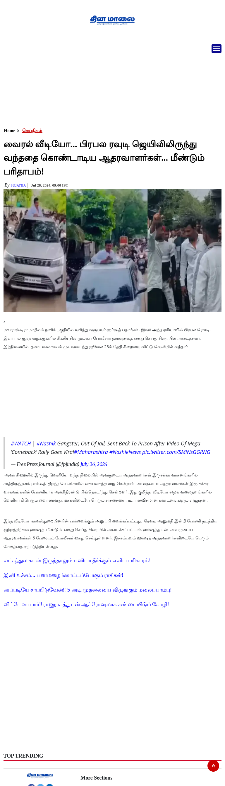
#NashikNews (125, 451)
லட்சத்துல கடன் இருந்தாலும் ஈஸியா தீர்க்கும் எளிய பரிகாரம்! (77, 560)
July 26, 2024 (93, 464)
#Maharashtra (91, 451)
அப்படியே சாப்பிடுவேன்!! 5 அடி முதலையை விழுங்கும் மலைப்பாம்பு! (88, 589)
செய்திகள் (32, 130)
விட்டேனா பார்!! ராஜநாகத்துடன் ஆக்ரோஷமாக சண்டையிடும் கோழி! (86, 604)
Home (9, 130)
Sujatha (18, 185)
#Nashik (46, 443)
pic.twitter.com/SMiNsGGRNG (176, 451)
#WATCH (21, 443)
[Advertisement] (110, 83)
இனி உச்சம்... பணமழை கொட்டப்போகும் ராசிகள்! (63, 574)
